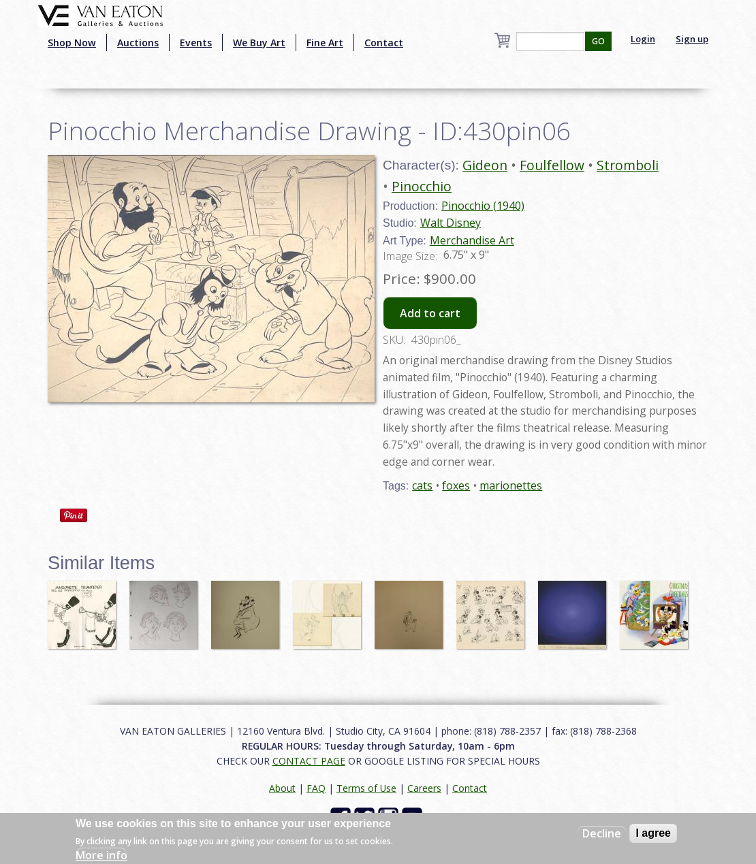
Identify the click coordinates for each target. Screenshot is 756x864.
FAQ (316, 788)
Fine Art (324, 42)
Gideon (484, 165)
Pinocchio (422, 186)
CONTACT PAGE (308, 760)
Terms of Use (366, 788)
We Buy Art (259, 42)
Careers (424, 788)
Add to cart (430, 313)
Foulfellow (552, 165)
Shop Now (72, 42)
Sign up (692, 39)
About (282, 788)
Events (196, 42)
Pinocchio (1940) (482, 205)
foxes (456, 485)
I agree (653, 833)
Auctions (138, 42)
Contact (383, 42)
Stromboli (628, 165)
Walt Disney (450, 222)
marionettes (510, 485)
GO (598, 41)
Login (643, 39)
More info (101, 855)
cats (422, 485)
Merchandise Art (472, 240)
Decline (601, 833)
